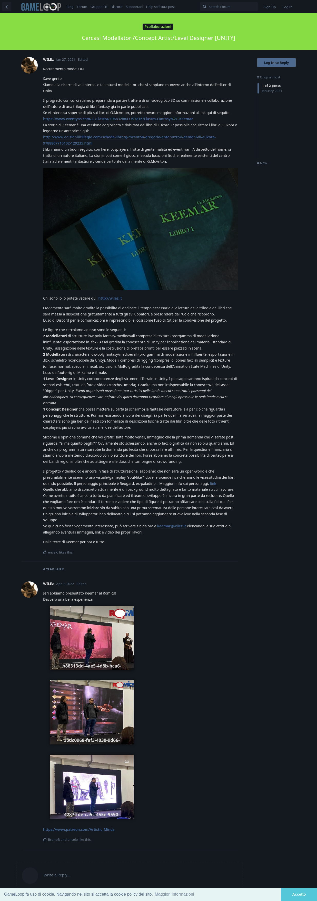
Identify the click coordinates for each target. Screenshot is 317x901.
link (213, 483)
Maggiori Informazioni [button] (174, 894)
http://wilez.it (110, 298)
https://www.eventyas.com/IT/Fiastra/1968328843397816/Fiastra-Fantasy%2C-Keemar (118, 118)
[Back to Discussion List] (6, 6)
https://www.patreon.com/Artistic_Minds (78, 829)
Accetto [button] (299, 894)
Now (262, 163)
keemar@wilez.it (171, 526)
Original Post (268, 77)
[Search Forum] (229, 6)
